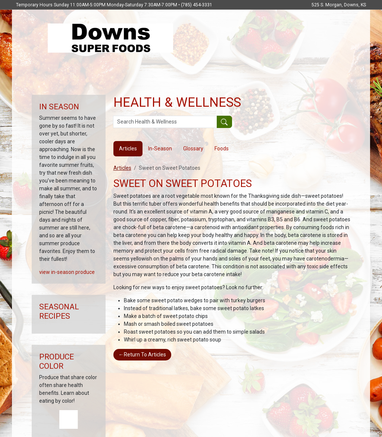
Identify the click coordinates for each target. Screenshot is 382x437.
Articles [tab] (128, 149)
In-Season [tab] (160, 149)
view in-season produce (67, 272)
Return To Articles (142, 355)
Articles (122, 168)
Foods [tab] (222, 149)
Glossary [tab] (193, 149)
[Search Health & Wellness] (165, 122)
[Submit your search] (224, 122)
